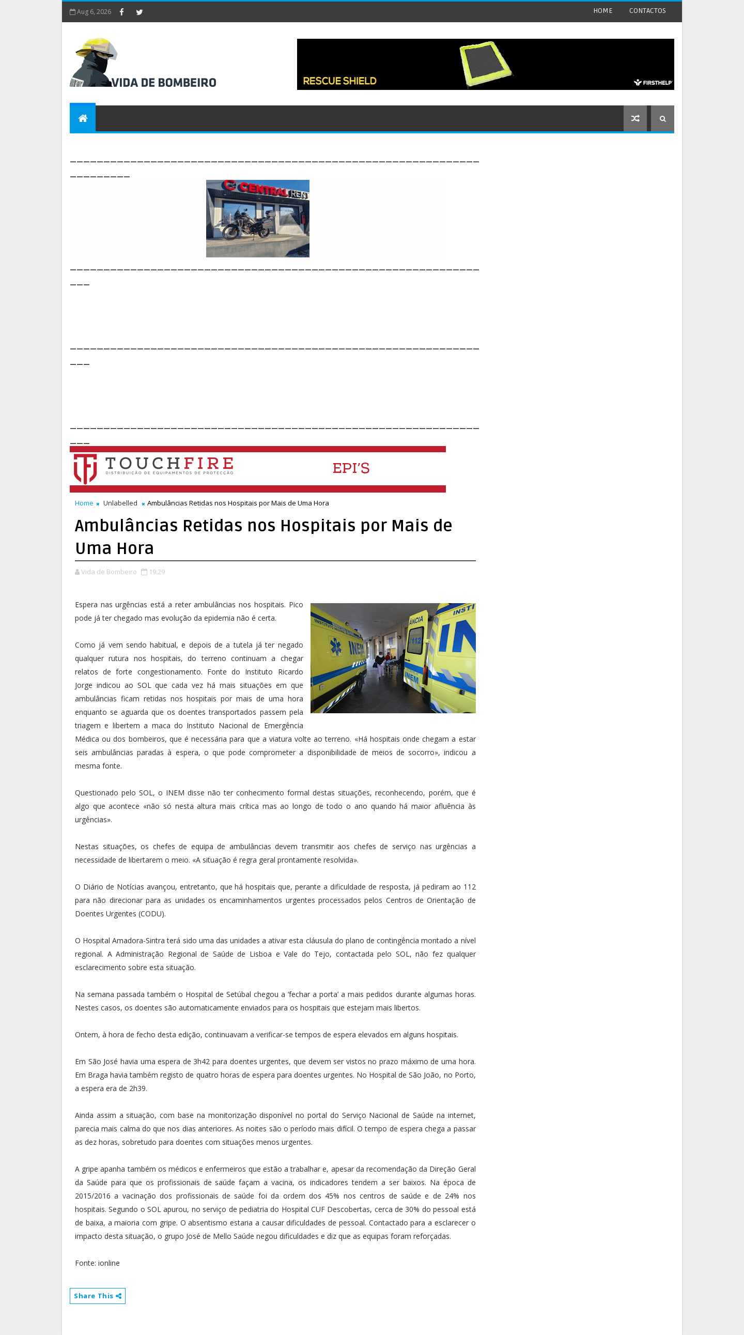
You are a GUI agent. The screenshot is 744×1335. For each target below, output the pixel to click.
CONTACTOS (647, 10)
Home (84, 503)
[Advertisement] (258, 311)
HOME (603, 10)
